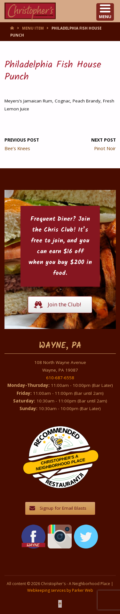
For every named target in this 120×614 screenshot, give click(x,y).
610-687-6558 (60, 377)
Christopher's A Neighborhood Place (61, 462)
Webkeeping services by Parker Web (60, 590)
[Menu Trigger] (105, 12)
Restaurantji (64, 475)
